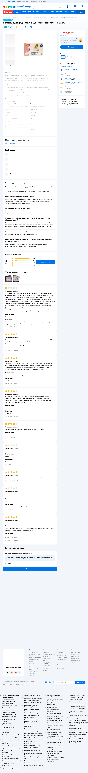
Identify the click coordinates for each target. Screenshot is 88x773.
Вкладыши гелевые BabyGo (69, 17)
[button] (80, 12)
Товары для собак (75, 656)
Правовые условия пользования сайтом (24, 681)
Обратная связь (33, 673)
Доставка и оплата (33, 652)
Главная (5, 17)
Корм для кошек (75, 654)
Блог (58, 666)
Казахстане (17, 684)
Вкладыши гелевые (54, 17)
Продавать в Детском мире (34, 655)
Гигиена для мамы (26, 17)
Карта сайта (32, 675)
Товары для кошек (75, 652)
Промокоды (32, 661)
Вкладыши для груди (40, 17)
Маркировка (11, 143)
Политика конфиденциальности (34, 664)
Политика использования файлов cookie (35, 668)
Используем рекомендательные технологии (14, 683)
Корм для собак (75, 658)
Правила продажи (33, 659)
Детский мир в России (8, 684)
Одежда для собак (75, 660)
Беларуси (24, 684)
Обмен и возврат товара (35, 657)
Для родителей (13, 17)
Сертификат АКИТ (34, 671)
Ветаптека (73, 662)
